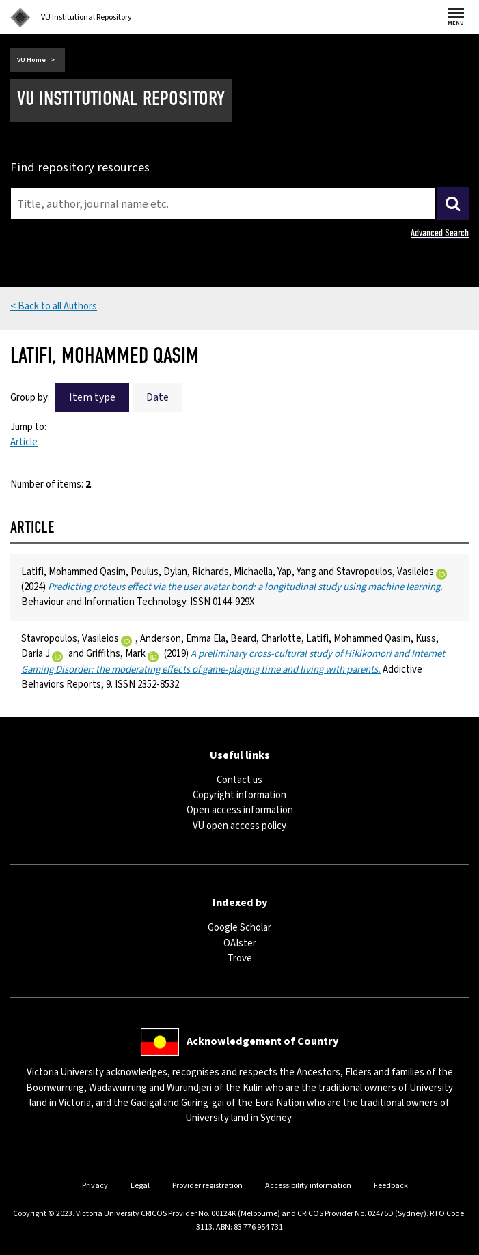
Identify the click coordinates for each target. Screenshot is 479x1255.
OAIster (239, 943)
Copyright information (239, 795)
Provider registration (207, 1185)
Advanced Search (440, 233)
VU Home (31, 60)
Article (24, 442)
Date (157, 397)
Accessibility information (308, 1185)
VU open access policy (239, 826)
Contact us (239, 780)
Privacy (95, 1185)
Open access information (240, 810)
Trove (240, 958)
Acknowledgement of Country (262, 1040)
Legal (140, 1185)
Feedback (391, 1185)
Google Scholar (239, 927)
